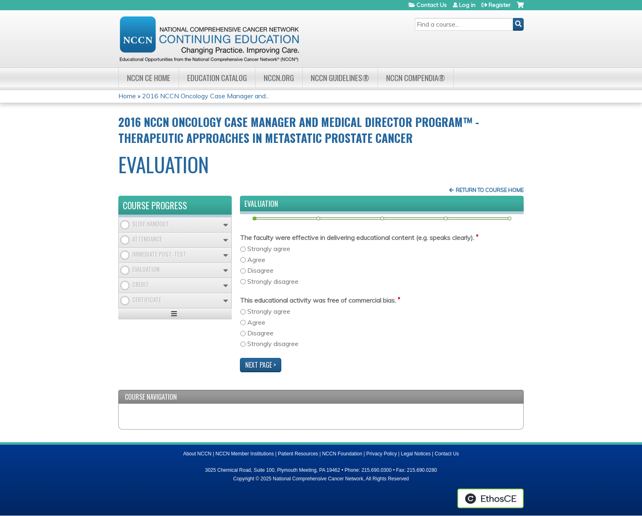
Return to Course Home (490, 190)
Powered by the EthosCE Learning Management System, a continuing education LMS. (490, 498)
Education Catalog (217, 78)
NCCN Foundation (342, 454)
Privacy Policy (381, 454)
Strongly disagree (272, 281)
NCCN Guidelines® (340, 78)
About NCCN (197, 454)
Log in (467, 5)
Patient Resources (298, 454)
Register (499, 5)
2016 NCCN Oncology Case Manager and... (205, 96)
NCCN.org (279, 78)
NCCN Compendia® (415, 78)
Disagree (260, 270)
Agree (256, 260)
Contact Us (431, 5)
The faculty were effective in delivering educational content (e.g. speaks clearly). (357, 237)
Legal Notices (416, 454)
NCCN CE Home (148, 78)
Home (127, 96)
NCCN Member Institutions (244, 454)
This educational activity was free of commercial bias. (318, 300)
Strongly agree (268, 248)
